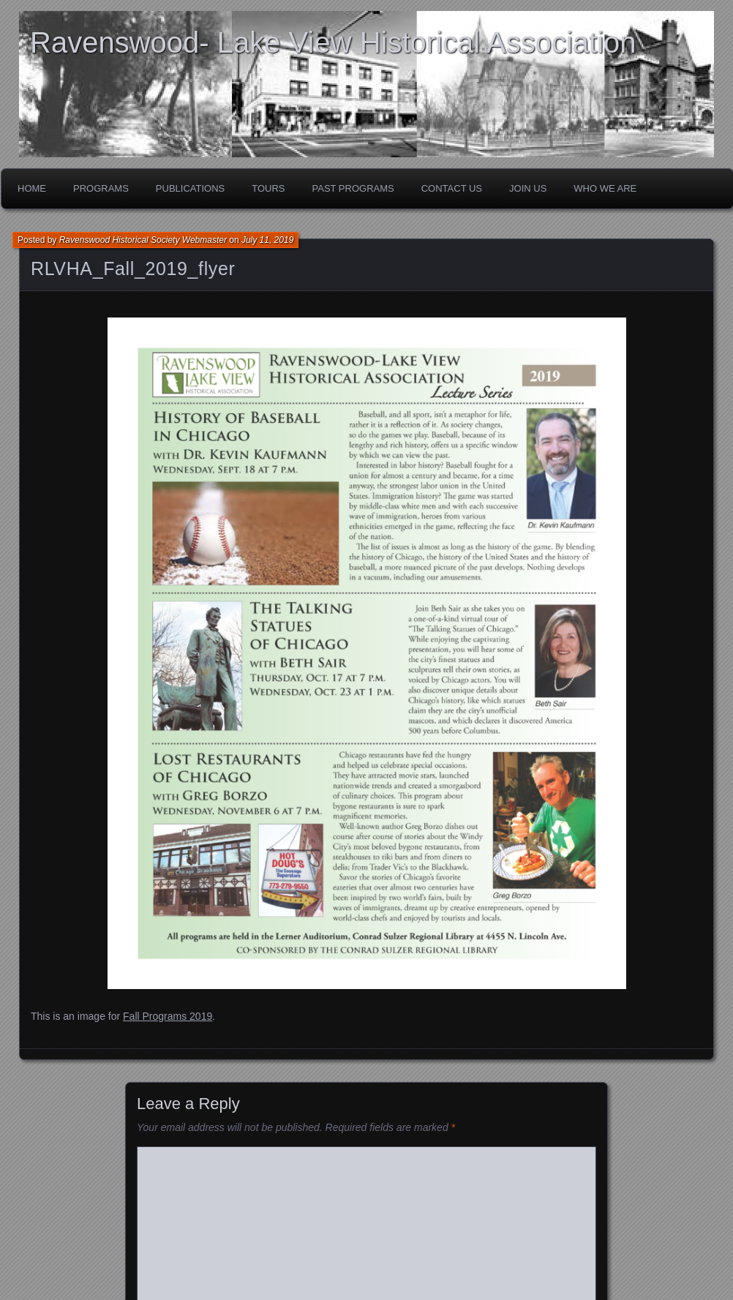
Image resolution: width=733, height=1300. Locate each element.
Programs (101, 188)
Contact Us (451, 188)
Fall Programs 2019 (167, 1016)
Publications (190, 188)
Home (32, 188)
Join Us (527, 188)
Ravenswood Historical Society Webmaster (143, 240)
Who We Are (605, 188)
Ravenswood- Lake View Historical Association (333, 42)
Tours (268, 188)
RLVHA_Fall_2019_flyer (133, 268)
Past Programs (353, 188)
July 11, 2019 (267, 240)
